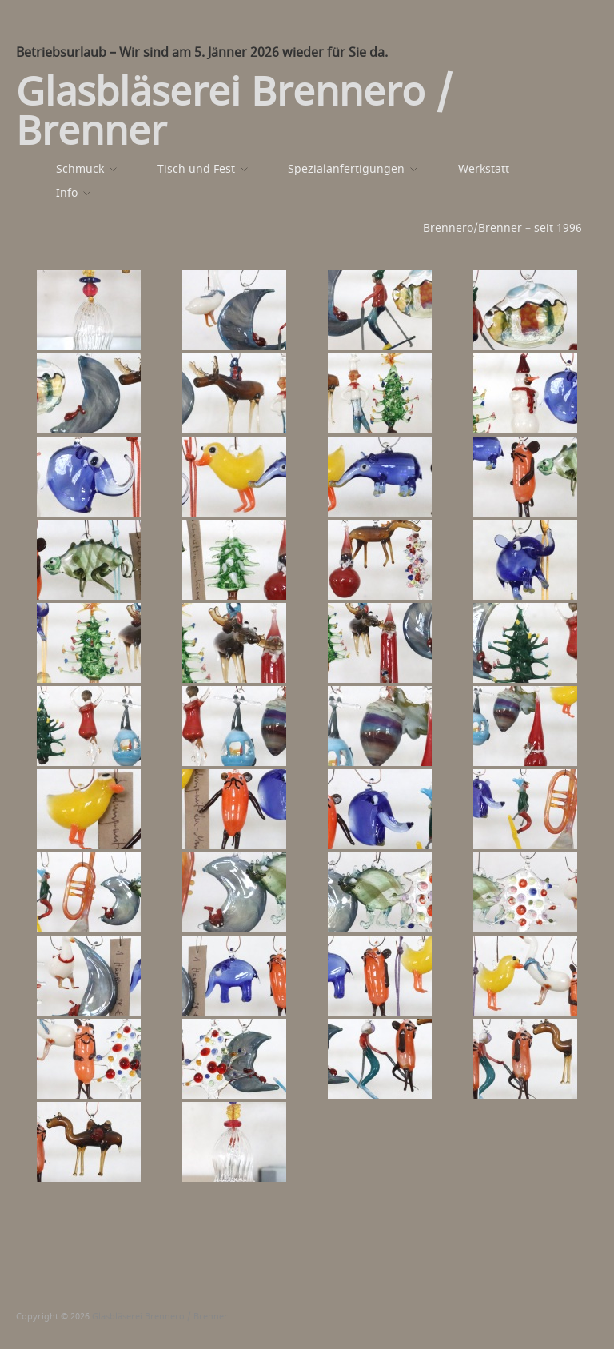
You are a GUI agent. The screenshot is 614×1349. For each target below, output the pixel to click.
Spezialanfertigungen (346, 169)
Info (67, 193)
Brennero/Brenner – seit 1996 (502, 228)
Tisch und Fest (196, 169)
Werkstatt (483, 169)
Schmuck (80, 169)
